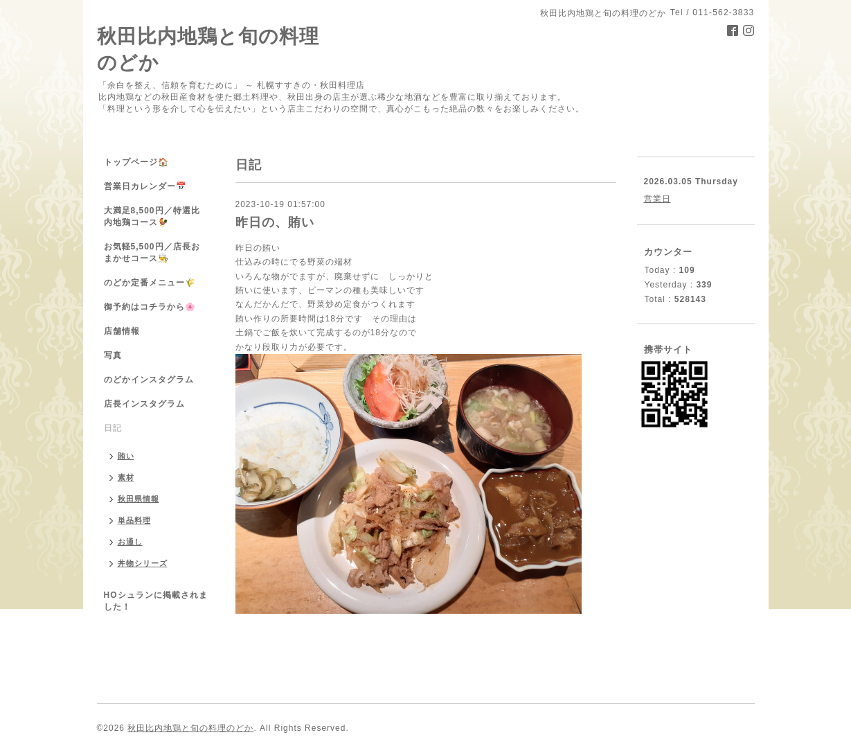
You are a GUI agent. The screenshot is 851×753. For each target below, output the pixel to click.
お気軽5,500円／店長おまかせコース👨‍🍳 (152, 252)
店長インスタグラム (144, 404)
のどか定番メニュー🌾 (150, 282)
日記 (113, 428)
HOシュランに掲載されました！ (156, 601)
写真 (113, 355)
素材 (126, 477)
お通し (130, 542)
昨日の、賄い (274, 222)
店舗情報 (122, 331)
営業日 (657, 199)
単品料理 (134, 520)
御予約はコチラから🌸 (150, 307)
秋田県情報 (138, 499)
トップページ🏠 (136, 162)
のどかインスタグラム (149, 379)
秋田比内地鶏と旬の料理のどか (190, 728)
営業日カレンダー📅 (145, 186)
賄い (126, 456)
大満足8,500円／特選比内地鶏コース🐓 (152, 216)
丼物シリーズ (143, 563)
